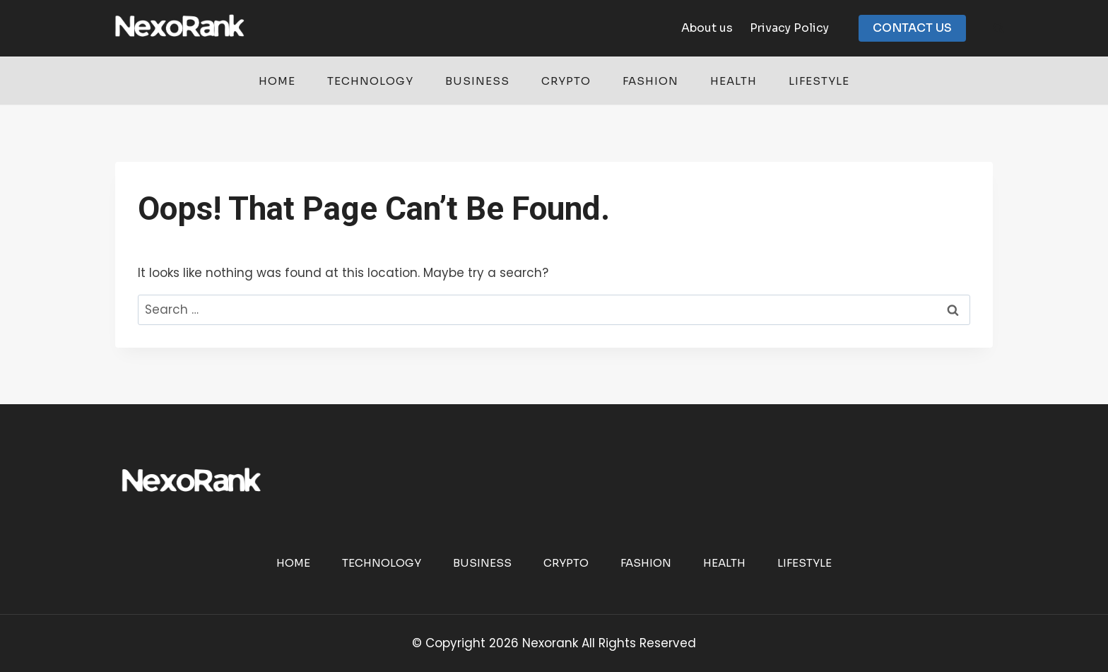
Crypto (566, 81)
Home (277, 81)
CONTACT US (912, 27)
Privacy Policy (789, 27)
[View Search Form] (998, 28)
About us (707, 27)
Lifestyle (819, 81)
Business (477, 81)
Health (733, 81)
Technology (370, 81)
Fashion (650, 81)
